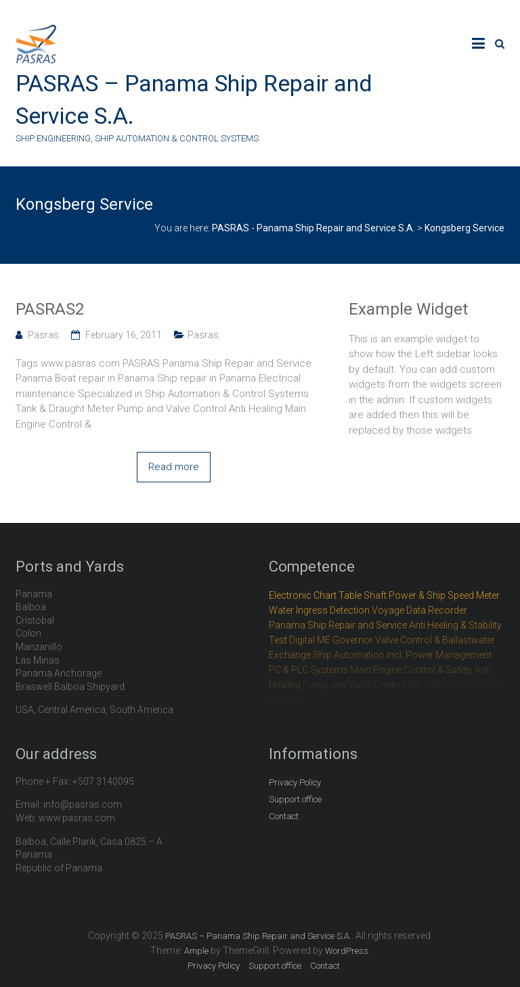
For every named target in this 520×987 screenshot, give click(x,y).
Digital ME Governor (331, 640)
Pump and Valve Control (354, 684)
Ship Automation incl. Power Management (402, 654)
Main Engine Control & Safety (411, 669)
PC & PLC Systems (308, 669)
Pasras (43, 334)
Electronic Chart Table (315, 595)
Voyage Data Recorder (419, 610)
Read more (173, 467)
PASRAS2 (50, 309)
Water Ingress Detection (319, 610)
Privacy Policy (295, 782)
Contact (284, 816)
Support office (295, 799)
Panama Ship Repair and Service (338, 625)
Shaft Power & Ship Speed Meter (432, 595)
